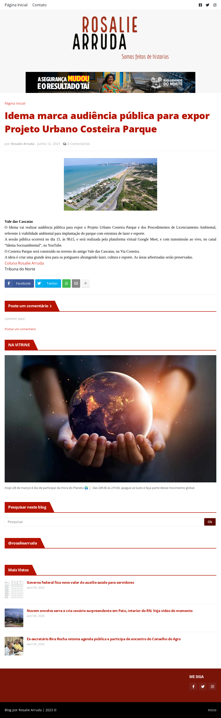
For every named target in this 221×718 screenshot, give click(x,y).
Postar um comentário (20, 329)
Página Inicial (16, 4)
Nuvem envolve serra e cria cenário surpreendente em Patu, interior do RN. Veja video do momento (110, 610)
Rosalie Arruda (30, 710)
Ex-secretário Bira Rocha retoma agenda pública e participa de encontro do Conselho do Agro (103, 639)
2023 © (51, 710)
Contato (39, 4)
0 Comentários (78, 143)
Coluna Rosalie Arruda (24, 263)
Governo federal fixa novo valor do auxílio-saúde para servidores (80, 582)
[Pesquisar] (104, 522)
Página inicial (15, 103)
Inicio (212, 710)
